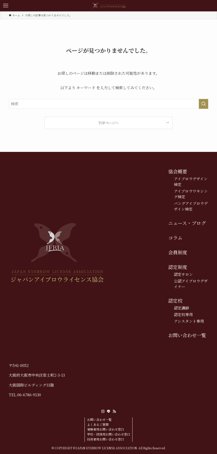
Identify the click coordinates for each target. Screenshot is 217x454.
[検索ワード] (108, 104)
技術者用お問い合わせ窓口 (105, 439)
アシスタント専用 (189, 321)
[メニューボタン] (5, 5)
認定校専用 (183, 314)
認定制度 (177, 267)
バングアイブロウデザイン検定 (191, 206)
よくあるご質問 (98, 424)
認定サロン (183, 274)
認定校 (175, 300)
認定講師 (181, 308)
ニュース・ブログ (187, 223)
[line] (108, 411)
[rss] (114, 411)
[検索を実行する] (203, 104)
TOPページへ (108, 122)
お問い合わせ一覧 (187, 335)
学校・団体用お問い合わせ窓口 (108, 434)
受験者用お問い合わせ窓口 (105, 429)
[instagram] (103, 411)
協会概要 (177, 171)
